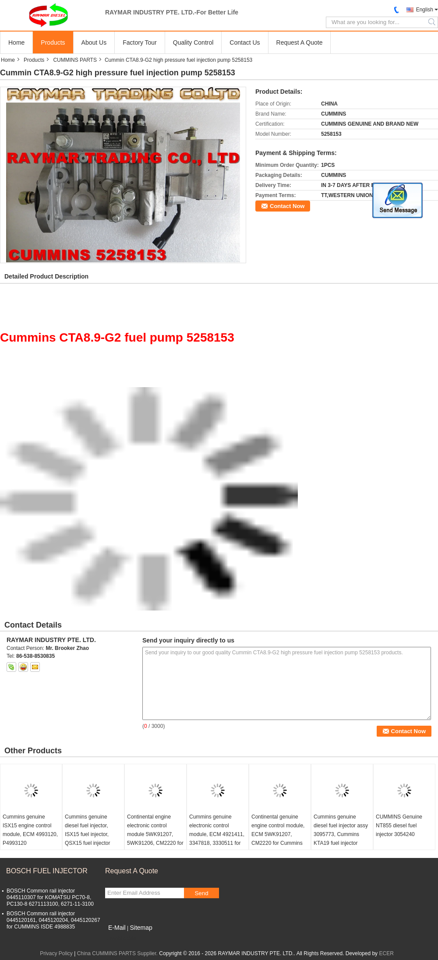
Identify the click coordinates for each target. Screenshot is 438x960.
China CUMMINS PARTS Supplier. (118, 953)
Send (201, 893)
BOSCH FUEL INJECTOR (47, 871)
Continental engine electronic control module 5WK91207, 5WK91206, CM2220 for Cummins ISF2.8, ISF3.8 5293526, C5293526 (155, 843)
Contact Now (287, 206)
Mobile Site (120, 938)
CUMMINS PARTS (75, 60)
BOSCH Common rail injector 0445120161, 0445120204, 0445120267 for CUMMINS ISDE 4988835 (53, 920)
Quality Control (193, 42)
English (424, 10)
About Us (94, 42)
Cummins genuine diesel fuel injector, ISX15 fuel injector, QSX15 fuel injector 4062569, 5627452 (87, 834)
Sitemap (141, 927)
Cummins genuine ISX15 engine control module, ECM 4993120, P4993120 (30, 830)
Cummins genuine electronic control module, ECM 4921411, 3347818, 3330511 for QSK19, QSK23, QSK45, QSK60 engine (216, 839)
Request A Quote (299, 42)
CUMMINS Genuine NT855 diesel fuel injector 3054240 (399, 825)
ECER (386, 953)
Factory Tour (140, 42)
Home (16, 42)
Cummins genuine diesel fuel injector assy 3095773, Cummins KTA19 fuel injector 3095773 (341, 834)
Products (53, 42)
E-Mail (117, 927)
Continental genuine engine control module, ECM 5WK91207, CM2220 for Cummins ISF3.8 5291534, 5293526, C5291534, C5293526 (277, 843)
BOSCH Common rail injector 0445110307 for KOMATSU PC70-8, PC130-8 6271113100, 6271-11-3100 (50, 897)
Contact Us (245, 42)
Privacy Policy (56, 953)
